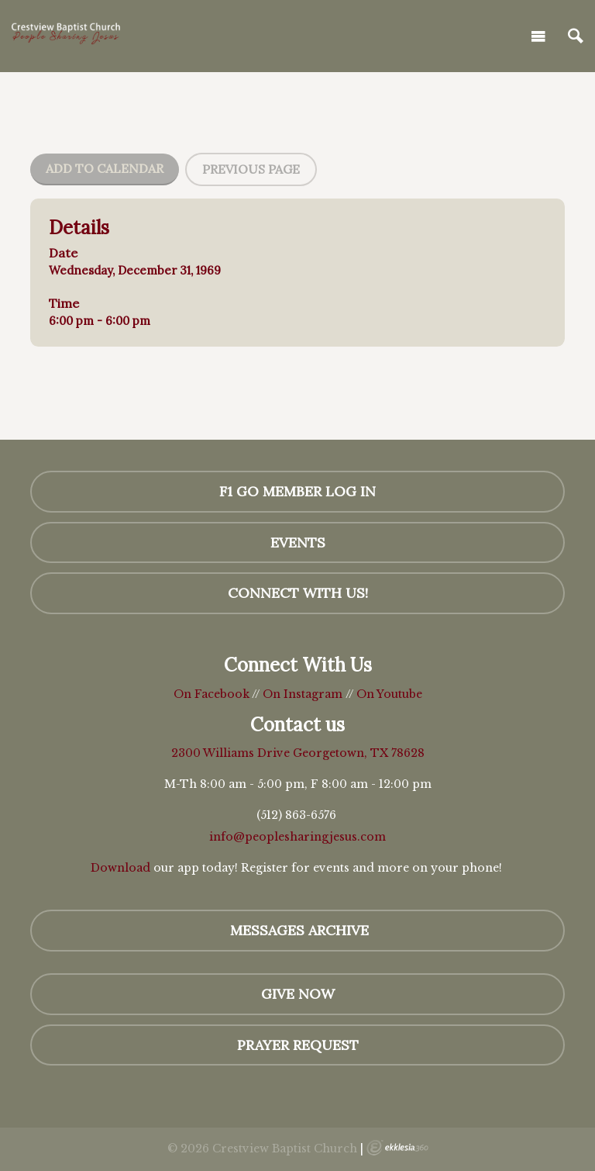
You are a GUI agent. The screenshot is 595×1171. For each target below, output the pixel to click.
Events (297, 542)
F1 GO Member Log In (297, 491)
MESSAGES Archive (297, 930)
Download (120, 868)
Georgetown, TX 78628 (359, 753)
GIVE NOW (298, 994)
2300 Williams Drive (232, 753)
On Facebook (211, 694)
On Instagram (302, 694)
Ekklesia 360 (397, 1147)
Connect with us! (298, 593)
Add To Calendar (104, 168)
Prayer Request (298, 1045)
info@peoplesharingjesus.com (297, 837)
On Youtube (389, 694)
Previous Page (251, 169)
